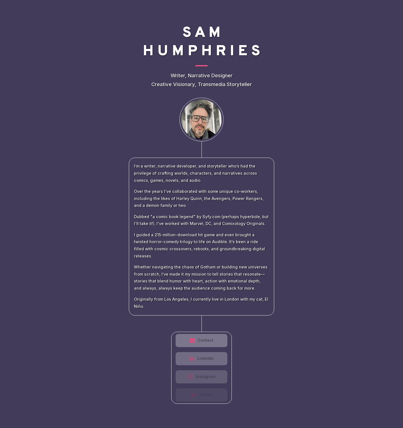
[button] (202, 340)
